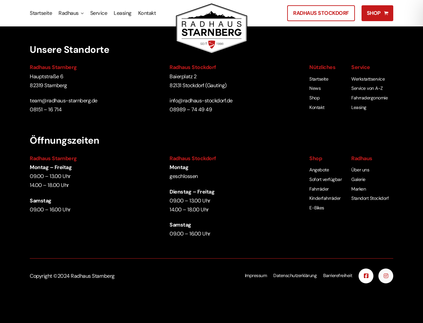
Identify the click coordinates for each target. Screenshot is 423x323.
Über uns (360, 170)
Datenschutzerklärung (295, 275)
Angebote (319, 170)
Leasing (123, 13)
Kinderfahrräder (325, 198)
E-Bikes (316, 208)
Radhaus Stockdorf (321, 13)
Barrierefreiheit (337, 275)
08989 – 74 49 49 (191, 109)
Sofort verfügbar (325, 179)
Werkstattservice (368, 79)
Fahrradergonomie (369, 98)
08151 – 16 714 (45, 109)
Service (98, 13)
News (315, 88)
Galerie (358, 179)
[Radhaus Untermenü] (82, 14)
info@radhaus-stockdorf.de (201, 100)
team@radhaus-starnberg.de (63, 100)
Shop (314, 98)
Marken (358, 189)
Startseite (41, 13)
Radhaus (68, 13)
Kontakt (147, 13)
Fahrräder (319, 189)
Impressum (256, 275)
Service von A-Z (367, 88)
